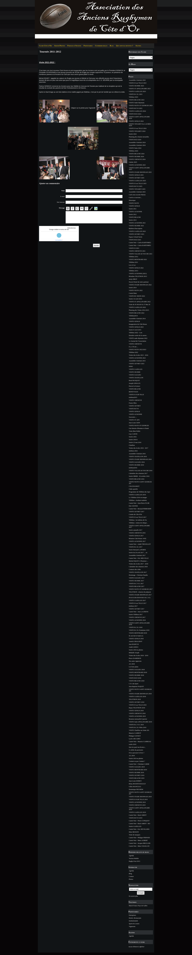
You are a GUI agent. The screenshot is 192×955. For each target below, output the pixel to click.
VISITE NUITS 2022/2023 (137, 349)
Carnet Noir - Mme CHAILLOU (139, 846)
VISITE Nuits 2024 (135, 148)
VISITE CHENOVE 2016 (137, 533)
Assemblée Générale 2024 (137, 142)
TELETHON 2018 (135, 699)
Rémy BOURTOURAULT (137, 784)
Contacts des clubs (135, 569)
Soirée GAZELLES (135, 826)
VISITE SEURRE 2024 (136, 156)
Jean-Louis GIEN (134, 423)
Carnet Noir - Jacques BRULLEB (139, 843)
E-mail (62, 196)
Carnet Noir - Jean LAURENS (138, 612)
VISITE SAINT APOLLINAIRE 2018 (139, 623)
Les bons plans (133, 667)
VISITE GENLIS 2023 (136, 327)
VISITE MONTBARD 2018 (138, 633)
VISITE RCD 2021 (135, 240)
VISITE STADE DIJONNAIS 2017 (140, 595)
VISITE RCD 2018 (135, 678)
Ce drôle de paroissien (136, 750)
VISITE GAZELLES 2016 (137, 495)
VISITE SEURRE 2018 (136, 675)
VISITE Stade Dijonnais (136, 103)
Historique (132, 200)
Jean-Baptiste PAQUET (136, 686)
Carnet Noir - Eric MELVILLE (139, 558)
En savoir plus (133, 896)
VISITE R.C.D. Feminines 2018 (139, 630)
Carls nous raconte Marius (137, 195)
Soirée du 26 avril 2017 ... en (138, 552)
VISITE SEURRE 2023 (136, 86)
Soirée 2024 (132, 134)
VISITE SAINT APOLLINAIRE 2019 (139, 808)
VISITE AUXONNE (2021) (138, 273)
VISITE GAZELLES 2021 (137, 231)
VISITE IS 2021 (134, 248)
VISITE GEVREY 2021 (136, 234)
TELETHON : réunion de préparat (140, 592)
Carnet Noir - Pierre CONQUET (139, 821)
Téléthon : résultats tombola (138, 500)
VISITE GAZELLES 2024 (137, 111)
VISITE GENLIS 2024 (136, 121)
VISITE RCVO (134, 409)
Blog (112, 46)
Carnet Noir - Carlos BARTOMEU (140, 242)
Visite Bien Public (134, 431)
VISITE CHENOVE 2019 (137, 805)
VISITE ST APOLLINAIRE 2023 (139, 88)
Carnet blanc (133, 293)
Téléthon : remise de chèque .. (138, 523)
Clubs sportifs (133, 489)
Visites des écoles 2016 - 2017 (138, 448)
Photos (131, 879)
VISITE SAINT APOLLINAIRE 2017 (139, 526)
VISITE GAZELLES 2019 (137, 812)
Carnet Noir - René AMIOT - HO (139, 823)
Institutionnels (133, 921)
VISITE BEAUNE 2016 (136, 479)
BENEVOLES (133, 392)
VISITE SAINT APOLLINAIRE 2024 (139, 117)
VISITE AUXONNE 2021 (137, 223)
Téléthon (132, 902)
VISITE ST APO (134, 420)
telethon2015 (133, 397)
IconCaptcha (58, 240)
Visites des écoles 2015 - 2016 (138, 355)
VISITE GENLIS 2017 (136, 536)
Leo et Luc (132, 265)
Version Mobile (134, 858)
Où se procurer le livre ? (136, 753)
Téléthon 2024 (133, 151)
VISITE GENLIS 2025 (136, 175)
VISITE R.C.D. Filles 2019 (137, 727)
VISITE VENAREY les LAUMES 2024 (140, 124)
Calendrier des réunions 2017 (138, 473)
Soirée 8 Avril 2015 (135, 330)
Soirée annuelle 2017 (135, 530)
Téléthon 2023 (133, 97)
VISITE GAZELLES (135, 369)
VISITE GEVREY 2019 (136, 775)
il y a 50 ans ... (133, 347)
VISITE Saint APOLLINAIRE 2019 (140, 722)
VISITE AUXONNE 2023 (137, 358)
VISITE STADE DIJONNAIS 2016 (140, 459)
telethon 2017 (133, 606)
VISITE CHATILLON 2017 (138, 572)
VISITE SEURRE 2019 (136, 772)
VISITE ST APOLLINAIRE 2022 (139, 302)
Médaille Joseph (134, 653)
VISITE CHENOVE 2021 (137, 251)
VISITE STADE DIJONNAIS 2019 (140, 796)
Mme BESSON (134, 832)
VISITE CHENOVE (135, 344)
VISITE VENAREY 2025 (137, 189)
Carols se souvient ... (135, 197)
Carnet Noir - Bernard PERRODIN (140, 509)
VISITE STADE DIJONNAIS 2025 (140, 172)
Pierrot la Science (134, 386)
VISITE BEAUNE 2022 (136, 313)
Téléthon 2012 (133, 257)
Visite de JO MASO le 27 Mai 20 (139, 304)
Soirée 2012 (132, 214)
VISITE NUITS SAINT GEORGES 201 (140, 482)
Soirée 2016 (132, 437)
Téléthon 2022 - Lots (135, 333)
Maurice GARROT (135, 733)
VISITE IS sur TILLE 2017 (137, 517)
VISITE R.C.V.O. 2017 (136, 583)
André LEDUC (133, 647)
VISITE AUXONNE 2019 (137, 716)
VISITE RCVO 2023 (135, 108)
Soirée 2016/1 (133, 439)
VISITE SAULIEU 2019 (137, 767)
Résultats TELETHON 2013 (138, 276)
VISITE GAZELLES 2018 (137, 696)
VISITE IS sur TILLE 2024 (137, 128)
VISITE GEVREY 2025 (136, 178)
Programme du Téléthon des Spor (139, 492)
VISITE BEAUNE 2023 (136, 100)
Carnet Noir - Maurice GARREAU (140, 741)
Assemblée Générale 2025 (137, 192)
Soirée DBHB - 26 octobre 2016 (139, 476)
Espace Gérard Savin (135, 237)
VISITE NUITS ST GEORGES (139, 425)
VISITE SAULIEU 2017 (137, 578)
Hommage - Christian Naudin (138, 575)
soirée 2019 (132, 744)
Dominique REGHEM (136, 789)
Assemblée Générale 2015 (137, 361)
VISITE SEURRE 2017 (136, 581)
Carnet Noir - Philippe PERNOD (139, 837)
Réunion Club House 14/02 (137, 538)
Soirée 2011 (132, 209)
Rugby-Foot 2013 (134, 861)
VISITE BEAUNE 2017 (136, 586)
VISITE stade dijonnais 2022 (138, 338)
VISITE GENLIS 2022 (136, 268)
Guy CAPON (133, 434)
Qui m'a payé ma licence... (137, 747)
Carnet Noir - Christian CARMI (139, 764)
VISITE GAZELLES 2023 (137, 91)
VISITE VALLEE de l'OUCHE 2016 (140, 470)
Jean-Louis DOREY (135, 781)
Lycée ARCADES (134, 739)
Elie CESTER (133, 506)
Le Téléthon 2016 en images (138, 497)
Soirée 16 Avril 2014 (135, 299)
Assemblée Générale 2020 (137, 80)
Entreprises (132, 915)
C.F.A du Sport (133, 684)
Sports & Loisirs (134, 924)
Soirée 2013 (132, 220)
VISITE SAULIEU (135, 375)
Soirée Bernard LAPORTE (137, 550)
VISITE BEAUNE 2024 (136, 154)
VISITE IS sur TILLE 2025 (137, 183)
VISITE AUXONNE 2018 (137, 620)
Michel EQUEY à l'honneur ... (138, 561)
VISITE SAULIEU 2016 (137, 462)
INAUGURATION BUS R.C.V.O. (140, 597)
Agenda (138, 46)
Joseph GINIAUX (134, 383)
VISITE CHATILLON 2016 (138, 456)
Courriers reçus (101, 46)
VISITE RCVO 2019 (135, 818)
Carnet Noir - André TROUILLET (140, 544)
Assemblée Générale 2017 (137, 555)
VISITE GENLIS (134, 206)
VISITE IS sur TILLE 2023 (137, 83)
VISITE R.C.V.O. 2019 (136, 725)
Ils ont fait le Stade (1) (136, 636)
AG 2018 (132, 664)
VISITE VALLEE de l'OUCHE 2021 (140, 254)
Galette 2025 (133, 162)
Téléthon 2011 (133, 262)
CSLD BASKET (134, 486)
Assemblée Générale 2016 (137, 454)
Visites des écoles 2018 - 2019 (138, 655)
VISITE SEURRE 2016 (136, 465)
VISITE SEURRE (134, 372)
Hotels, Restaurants (135, 918)
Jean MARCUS (134, 644)
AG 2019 (132, 755)
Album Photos (59, 46)
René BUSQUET (134, 380)
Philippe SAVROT (135, 736)
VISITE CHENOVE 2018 (137, 713)
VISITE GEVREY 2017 (136, 511)
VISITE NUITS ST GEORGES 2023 (140, 105)
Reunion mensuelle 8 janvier (138, 719)
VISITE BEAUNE (135, 217)
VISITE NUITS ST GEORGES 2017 (140, 589)
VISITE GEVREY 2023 (136, 363)
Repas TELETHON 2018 (137, 708)
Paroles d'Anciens (74, 46)
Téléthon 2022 (133, 352)
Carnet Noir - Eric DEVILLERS (139, 829)
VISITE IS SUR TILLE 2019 (138, 799)
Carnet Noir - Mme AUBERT (138, 840)
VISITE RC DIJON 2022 (137, 296)
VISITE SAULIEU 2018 (137, 669)
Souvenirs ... (133, 417)
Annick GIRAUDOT (135, 641)
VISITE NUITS (134, 203)
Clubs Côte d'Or (45, 46)
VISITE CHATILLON (136, 378)
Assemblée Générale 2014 (137, 318)
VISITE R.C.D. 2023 (135, 94)
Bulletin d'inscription (135, 228)
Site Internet (61, 202)
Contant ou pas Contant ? (137, 761)
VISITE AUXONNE (135, 211)
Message (62, 208)
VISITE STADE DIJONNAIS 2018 (140, 694)
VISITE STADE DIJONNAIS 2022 (140, 285)
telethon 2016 (133, 451)
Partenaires (88, 46)
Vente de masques (134, 835)
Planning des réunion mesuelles (139, 137)
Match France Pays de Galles (138, 906)
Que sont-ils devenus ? (124, 46)
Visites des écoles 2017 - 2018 (138, 564)
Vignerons (132, 926)
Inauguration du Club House (138, 324)
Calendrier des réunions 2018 (138, 567)
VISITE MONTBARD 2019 (138, 770)
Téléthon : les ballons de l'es (138, 520)
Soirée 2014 (132, 287)
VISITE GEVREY (135, 406)
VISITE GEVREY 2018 (136, 702)
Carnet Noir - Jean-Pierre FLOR (139, 503)
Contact (131, 876)
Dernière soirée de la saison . (138, 335)
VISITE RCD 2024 (135, 114)
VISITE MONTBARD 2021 (138, 259)
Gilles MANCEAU (135, 786)
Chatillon (132, 445)
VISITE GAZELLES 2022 (137, 307)
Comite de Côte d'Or (135, 514)
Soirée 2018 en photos (136, 650)
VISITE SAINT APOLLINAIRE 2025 (139, 168)
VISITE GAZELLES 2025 (137, 181)
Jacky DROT (133, 279)
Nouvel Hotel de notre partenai (139, 282)
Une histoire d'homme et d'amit (139, 428)
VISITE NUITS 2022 (136, 290)
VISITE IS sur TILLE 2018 (137, 705)
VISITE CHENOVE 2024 (137, 159)
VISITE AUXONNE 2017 (137, 541)
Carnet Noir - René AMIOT (137, 815)
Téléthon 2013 (133, 271)
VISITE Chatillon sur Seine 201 (139, 730)
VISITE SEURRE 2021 (136, 226)
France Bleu (133, 403)
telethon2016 (133, 468)
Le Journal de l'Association (137, 341)
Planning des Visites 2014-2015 (139, 310)
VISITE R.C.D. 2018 (135, 627)
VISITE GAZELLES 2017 (137, 600)
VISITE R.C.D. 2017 (135, 547)
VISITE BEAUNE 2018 (136, 681)
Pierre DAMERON (135, 658)
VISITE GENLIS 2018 (136, 638)
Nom (63, 191)
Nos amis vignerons (135, 661)
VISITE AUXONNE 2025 (137, 165)
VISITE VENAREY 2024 (137, 131)
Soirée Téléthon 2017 (136, 614)
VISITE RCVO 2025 (135, 186)
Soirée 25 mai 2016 (135, 442)
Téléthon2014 (133, 316)
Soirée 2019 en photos (136, 758)
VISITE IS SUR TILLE (136, 394)
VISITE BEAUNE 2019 (136, 778)
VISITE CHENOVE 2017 (137, 617)
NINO (131, 366)
